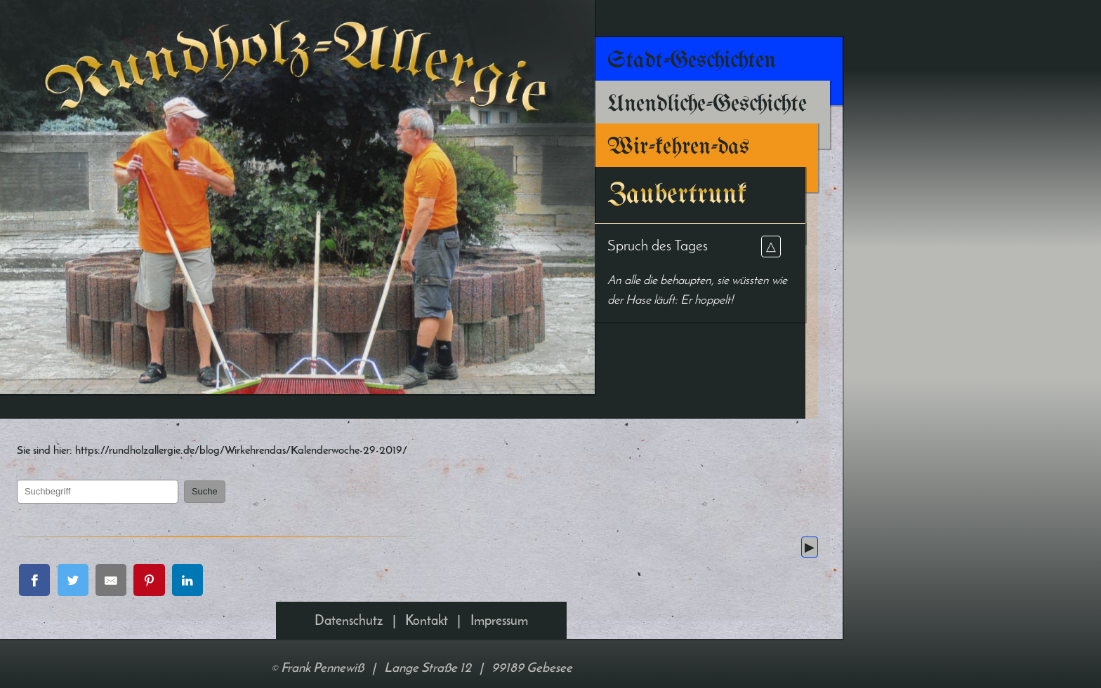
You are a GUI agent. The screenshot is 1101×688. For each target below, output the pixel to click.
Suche (238, 497)
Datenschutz (349, 631)
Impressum (499, 631)
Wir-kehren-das (678, 147)
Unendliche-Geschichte (707, 104)
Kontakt (426, 631)
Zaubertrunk (676, 195)
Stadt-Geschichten (691, 61)
